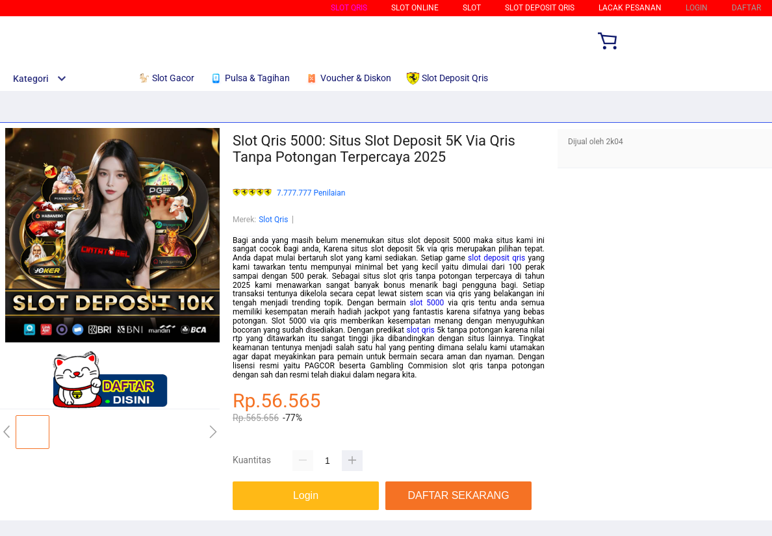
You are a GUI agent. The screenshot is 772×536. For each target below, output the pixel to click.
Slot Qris (349, 7)
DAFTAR (746, 7)
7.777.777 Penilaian (311, 193)
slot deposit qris (496, 257)
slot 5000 (427, 302)
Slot (472, 7)
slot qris (420, 330)
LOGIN (697, 7)
